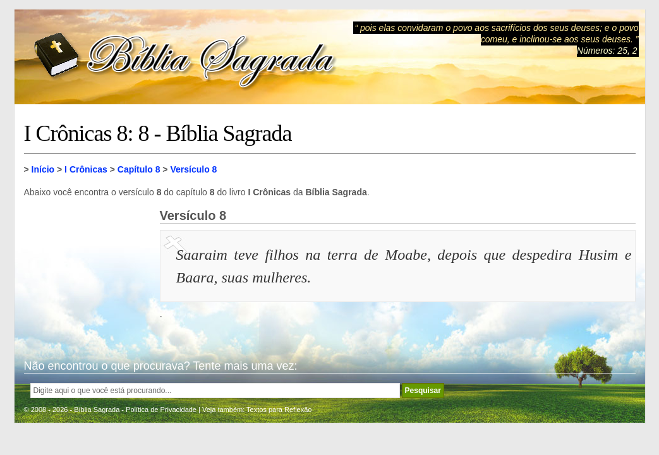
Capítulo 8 (139, 169)
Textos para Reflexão (278, 409)
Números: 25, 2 (607, 51)
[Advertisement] (87, 272)
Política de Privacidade (161, 409)
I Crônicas (85, 169)
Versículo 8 (193, 169)
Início (43, 169)
